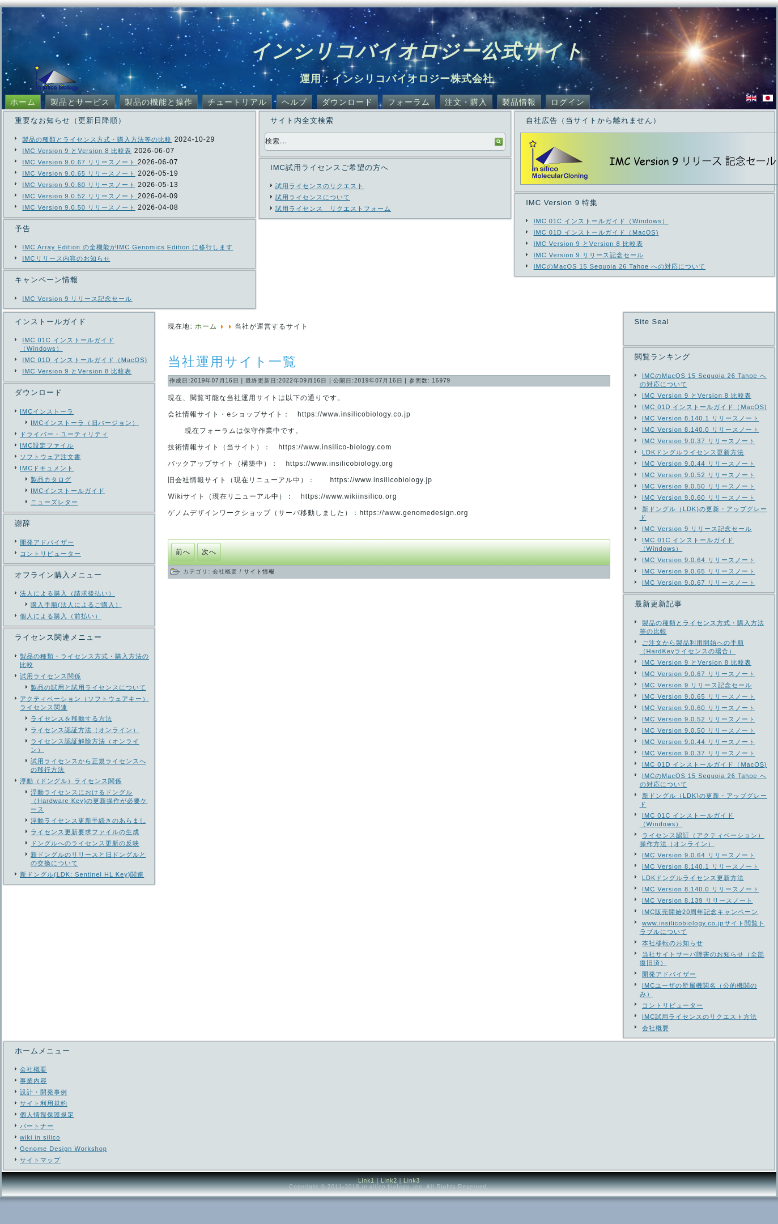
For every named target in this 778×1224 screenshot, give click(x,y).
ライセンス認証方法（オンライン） (85, 729)
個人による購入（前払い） (60, 616)
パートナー (37, 1152)
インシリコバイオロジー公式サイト (417, 51)
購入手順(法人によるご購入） (76, 604)
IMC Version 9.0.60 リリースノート (78, 184)
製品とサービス (80, 102)
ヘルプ (294, 102)
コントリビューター (50, 553)
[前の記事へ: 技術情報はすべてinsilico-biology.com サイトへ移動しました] (183, 552)
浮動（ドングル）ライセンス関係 (71, 780)
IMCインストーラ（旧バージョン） (85, 422)
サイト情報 (259, 571)
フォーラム (409, 102)
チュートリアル (237, 102)
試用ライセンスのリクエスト (319, 185)
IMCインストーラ (47, 411)
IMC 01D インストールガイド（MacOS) (596, 232)
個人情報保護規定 (47, 1141)
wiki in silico (40, 1164)
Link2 (389, 1207)
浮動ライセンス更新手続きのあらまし (88, 820)
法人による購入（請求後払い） (67, 593)
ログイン (568, 102)
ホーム (23, 102)
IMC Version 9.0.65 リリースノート (78, 173)
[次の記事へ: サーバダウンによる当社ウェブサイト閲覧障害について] (209, 552)
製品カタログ (51, 479)
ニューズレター (54, 502)
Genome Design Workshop (63, 1175)
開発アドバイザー (47, 542)
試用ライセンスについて (312, 197)
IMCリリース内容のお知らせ (66, 258)
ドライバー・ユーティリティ (64, 434)
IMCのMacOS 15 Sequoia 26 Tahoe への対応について (620, 266)
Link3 (411, 1207)
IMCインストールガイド (68, 490)
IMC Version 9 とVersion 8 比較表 (76, 150)
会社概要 (33, 1096)
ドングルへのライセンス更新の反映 (85, 843)
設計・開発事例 (43, 1118)
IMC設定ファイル (47, 445)
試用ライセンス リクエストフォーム (333, 208)
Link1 (366, 1207)
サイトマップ (40, 1186)
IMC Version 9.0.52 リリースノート (80, 196)
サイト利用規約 (43, 1130)
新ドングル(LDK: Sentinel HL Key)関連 (82, 874)
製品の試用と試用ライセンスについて (88, 687)
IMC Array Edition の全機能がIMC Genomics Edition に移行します (127, 247)
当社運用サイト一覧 (232, 361)
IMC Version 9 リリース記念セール (77, 298)
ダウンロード (347, 102)
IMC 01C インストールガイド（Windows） (601, 221)
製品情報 (519, 102)
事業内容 (33, 1107)
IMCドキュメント (47, 468)
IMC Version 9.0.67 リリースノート (80, 162)
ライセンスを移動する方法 (71, 718)
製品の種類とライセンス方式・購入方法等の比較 (97, 139)
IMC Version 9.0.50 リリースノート (78, 207)
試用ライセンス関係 (50, 676)
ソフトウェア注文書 (50, 456)
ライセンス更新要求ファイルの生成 (85, 831)
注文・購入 (466, 102)
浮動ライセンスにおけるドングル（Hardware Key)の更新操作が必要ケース (89, 801)
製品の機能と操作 (159, 102)
